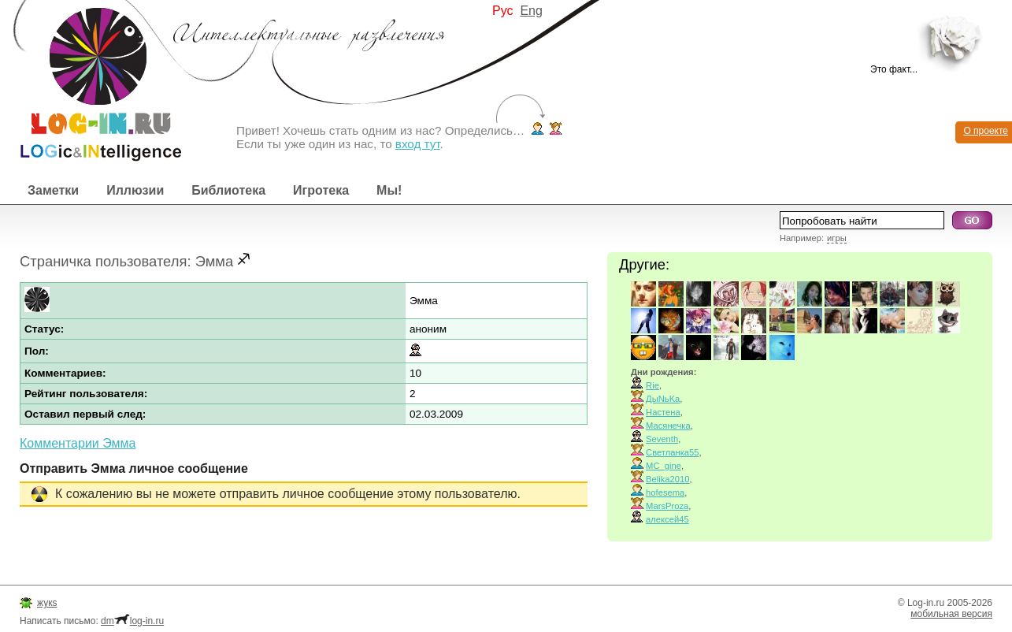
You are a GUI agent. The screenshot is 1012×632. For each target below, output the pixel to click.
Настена (663, 412)
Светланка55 (672, 452)
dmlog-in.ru (132, 620)
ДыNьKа (663, 398)
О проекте (985, 130)
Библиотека (228, 190)
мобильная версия (951, 613)
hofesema (665, 492)
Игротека (321, 190)
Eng (531, 10)
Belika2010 (667, 479)
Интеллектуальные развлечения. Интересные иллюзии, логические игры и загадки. (90, 81)
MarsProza (667, 506)
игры (837, 238)
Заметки (53, 190)
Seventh (662, 439)
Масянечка (668, 425)
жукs (47, 602)
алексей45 (667, 519)
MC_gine (663, 465)
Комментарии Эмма (77, 443)
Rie (652, 385)
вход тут (417, 144)
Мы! (389, 190)
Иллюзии (135, 190)
